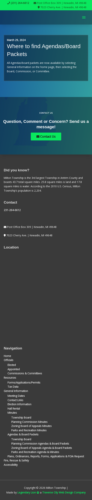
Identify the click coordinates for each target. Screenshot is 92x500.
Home (7, 356)
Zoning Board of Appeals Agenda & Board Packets (41, 448)
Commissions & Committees (25, 373)
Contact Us (46, 136)
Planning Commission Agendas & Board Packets (40, 443)
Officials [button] (8, 360)
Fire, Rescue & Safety (16, 460)
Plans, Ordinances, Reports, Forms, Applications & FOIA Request (46, 456)
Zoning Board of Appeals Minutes (31, 426)
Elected (12, 365)
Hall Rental (14, 408)
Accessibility (11, 464)
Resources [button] (10, 377)
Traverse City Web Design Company (64, 492)
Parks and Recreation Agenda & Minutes (35, 452)
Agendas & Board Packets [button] (23, 434)
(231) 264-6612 (18, 3)
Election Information (19, 404)
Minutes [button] (12, 412)
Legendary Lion (28, 492)
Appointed (14, 369)
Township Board (21, 417)
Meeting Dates (16, 396)
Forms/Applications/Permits (24, 382)
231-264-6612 (12, 210)
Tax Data (13, 386)
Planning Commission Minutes (29, 422)
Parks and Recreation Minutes (29, 430)
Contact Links (15, 400)
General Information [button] (16, 391)
